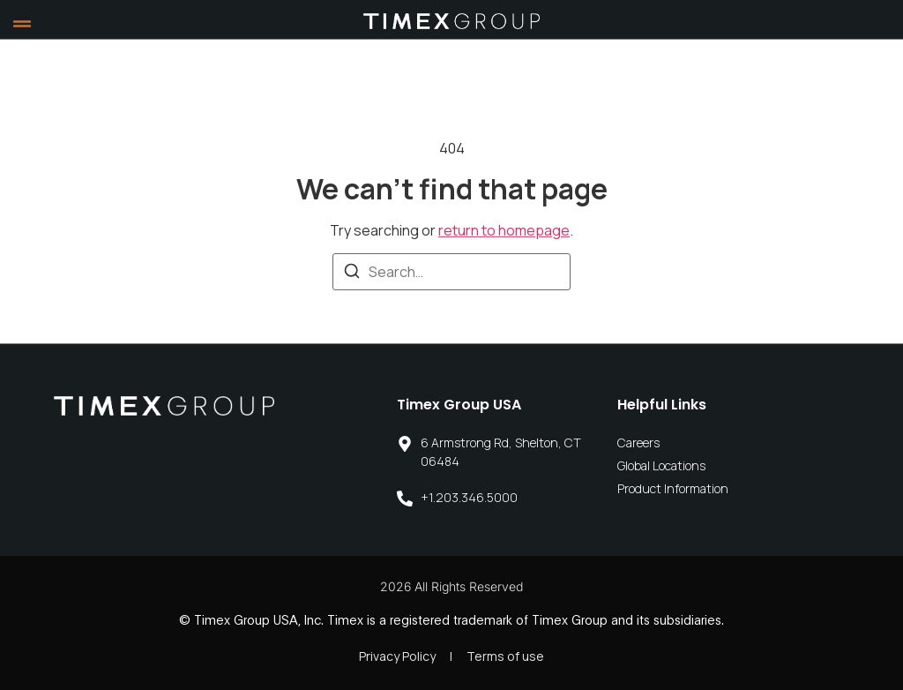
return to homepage (504, 230)
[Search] (352, 273)
